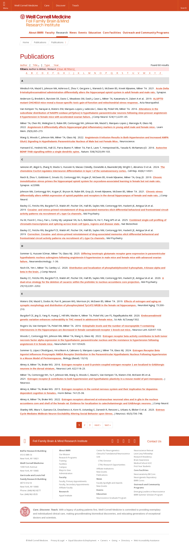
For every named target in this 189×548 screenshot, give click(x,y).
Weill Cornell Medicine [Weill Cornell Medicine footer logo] (71, 529)
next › (98, 425)
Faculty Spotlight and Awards (109, 483)
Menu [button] (5, 8)
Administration (65, 473)
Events (82, 32)
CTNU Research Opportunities (111, 464)
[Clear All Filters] (65, 69)
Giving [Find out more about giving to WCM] (114, 540)
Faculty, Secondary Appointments (74, 484)
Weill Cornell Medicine (26, 5)
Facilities (63, 464)
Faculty (49, 32)
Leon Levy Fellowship (143, 453)
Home (24, 32)
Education (95, 32)
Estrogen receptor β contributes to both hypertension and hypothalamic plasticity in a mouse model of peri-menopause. (95, 378)
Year (56, 65)
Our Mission (64, 454)
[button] (183, 5)
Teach (75, 5)
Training (62, 460)
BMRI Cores (139, 480)
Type (47, 65)
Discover (61, 5)
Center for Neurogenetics (107, 450)
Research (62, 32)
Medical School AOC (143, 463)
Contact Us (154, 441)
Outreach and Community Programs (146, 32)
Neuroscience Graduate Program (111, 498)
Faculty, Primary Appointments (72, 481)
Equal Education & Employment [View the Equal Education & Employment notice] (82, 540)
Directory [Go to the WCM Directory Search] (125, 540)
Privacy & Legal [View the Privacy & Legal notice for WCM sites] (57, 540)
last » (108, 425)
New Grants (101, 471)
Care (46, 5)
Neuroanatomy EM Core (144, 474)
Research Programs (68, 457)
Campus (63, 467)
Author (23, 65)
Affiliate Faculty (66, 487)
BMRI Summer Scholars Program (148, 494)
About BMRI (36, 32)
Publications (101, 475)
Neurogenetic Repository (145, 477)
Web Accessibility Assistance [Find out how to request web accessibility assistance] (146, 540)
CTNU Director (104, 460)
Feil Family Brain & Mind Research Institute (60, 441)
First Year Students (142, 466)
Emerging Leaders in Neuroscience (149, 491)
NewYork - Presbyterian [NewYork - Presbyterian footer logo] (121, 529)
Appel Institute (65, 495)
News (73, 32)
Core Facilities (112, 32)
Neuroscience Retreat (143, 450)
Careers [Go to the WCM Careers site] (104, 540)
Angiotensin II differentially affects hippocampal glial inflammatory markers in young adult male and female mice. (91, 127)
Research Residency (143, 456)
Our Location (25, 441)
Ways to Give (65, 470)
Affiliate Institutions (105, 468)
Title (35, 65)
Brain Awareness (141, 460)
